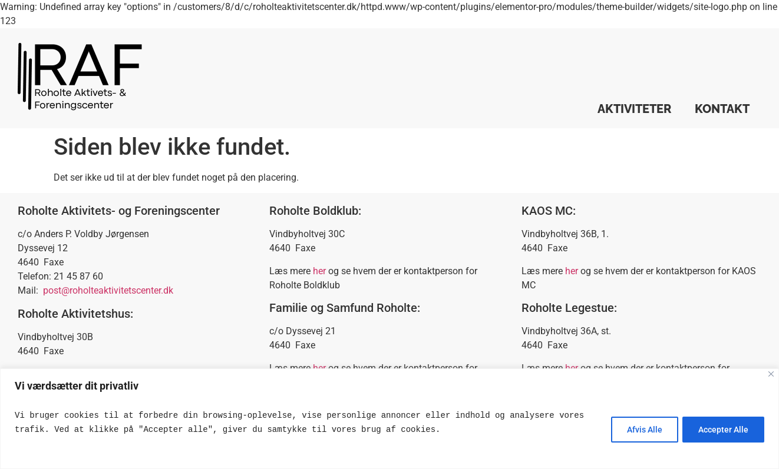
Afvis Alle (640, 429)
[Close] (771, 374)
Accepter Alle (722, 429)
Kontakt (722, 109)
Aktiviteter (634, 109)
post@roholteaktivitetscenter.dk (108, 290)
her (319, 271)
